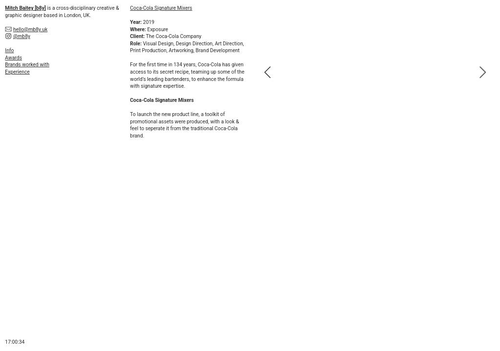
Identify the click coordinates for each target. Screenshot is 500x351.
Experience (17, 72)
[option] (375, 72)
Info (9, 50)
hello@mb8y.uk (30, 29)
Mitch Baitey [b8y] (25, 8)
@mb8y (21, 36)
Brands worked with (27, 64)
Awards (13, 58)
